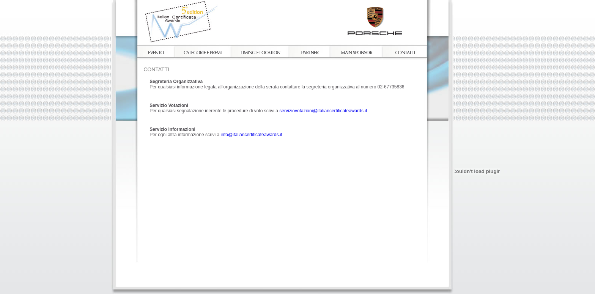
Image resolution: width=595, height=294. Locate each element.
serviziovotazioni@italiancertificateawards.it (323, 110)
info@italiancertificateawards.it (251, 134)
